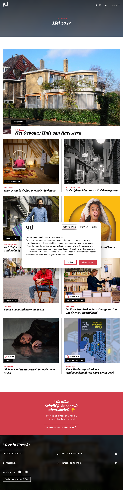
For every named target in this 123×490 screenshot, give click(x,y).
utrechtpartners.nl (72, 462)
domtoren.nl (9, 462)
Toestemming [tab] (69, 227)
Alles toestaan (88, 262)
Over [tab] (94, 227)
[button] (119, 5)
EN (100, 5)
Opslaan (70, 262)
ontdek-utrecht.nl (12, 453)
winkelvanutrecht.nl (72, 453)
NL (96, 5)
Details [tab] (84, 227)
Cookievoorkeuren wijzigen (17, 479)
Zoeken (106, 5)
